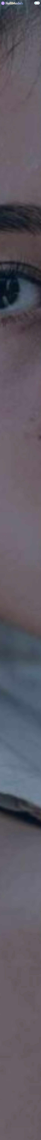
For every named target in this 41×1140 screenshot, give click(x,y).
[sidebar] (38, 3)
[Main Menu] (3, 3)
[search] (35, 3)
